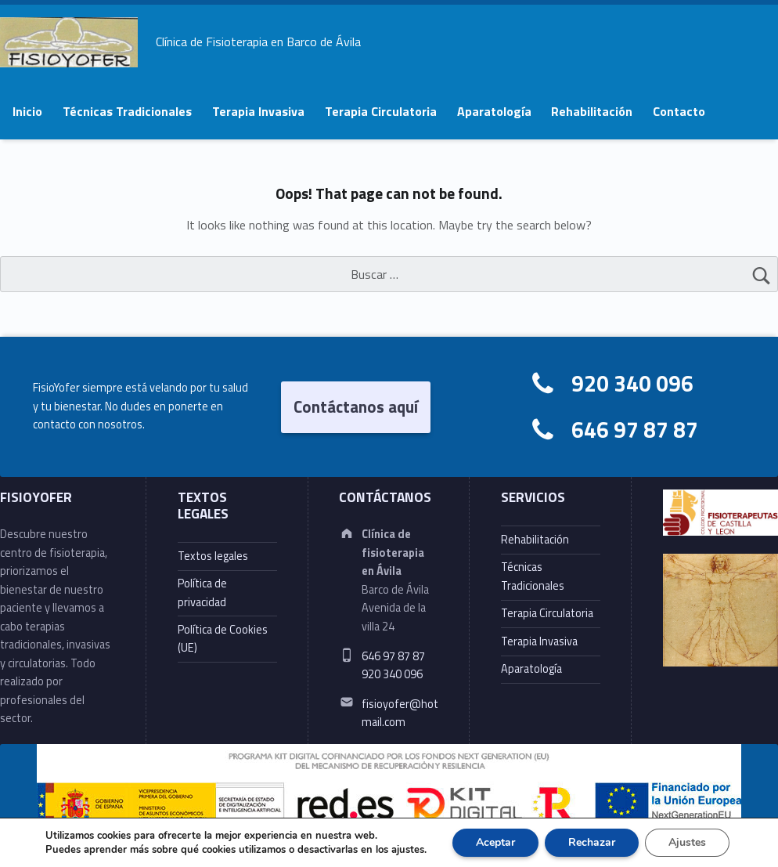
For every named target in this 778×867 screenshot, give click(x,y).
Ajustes (687, 842)
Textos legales (213, 556)
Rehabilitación (591, 111)
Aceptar (495, 842)
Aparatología (494, 111)
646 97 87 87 (634, 429)
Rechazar (591, 842)
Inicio (27, 111)
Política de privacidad (202, 592)
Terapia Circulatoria (381, 111)
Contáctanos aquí (356, 406)
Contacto (679, 111)
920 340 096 (632, 383)
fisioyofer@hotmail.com (400, 713)
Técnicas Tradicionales (127, 111)
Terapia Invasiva (258, 111)
